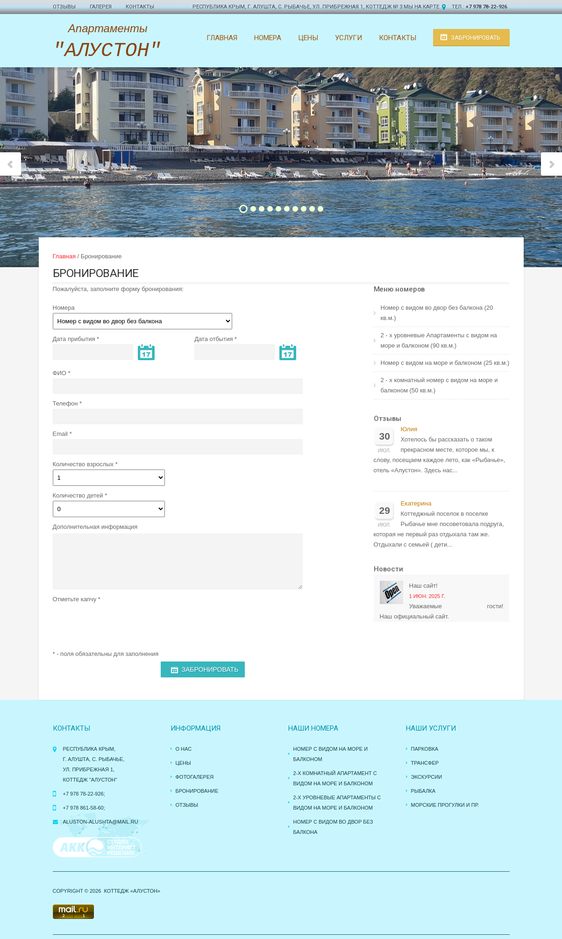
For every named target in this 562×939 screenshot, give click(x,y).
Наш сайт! (423, 585)
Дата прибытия (74, 338)
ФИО (59, 373)
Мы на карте (421, 7)
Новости (388, 569)
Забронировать (475, 37)
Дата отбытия (213, 338)
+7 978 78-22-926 (486, 7)
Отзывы (64, 7)
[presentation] (124, 623)
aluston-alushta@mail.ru (100, 822)
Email (60, 433)
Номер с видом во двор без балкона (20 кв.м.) (437, 312)
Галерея (101, 7)
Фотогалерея (195, 777)
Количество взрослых (83, 464)
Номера (267, 38)
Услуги (348, 38)
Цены (308, 38)
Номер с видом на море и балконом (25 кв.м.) (445, 362)
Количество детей (78, 495)
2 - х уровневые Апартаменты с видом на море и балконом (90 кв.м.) (439, 340)
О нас (184, 749)
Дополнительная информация (95, 526)
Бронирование (197, 791)
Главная (221, 38)
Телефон (65, 403)
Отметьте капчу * (76, 599)
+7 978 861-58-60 (83, 808)
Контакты (140, 7)
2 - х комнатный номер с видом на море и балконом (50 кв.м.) (439, 385)
